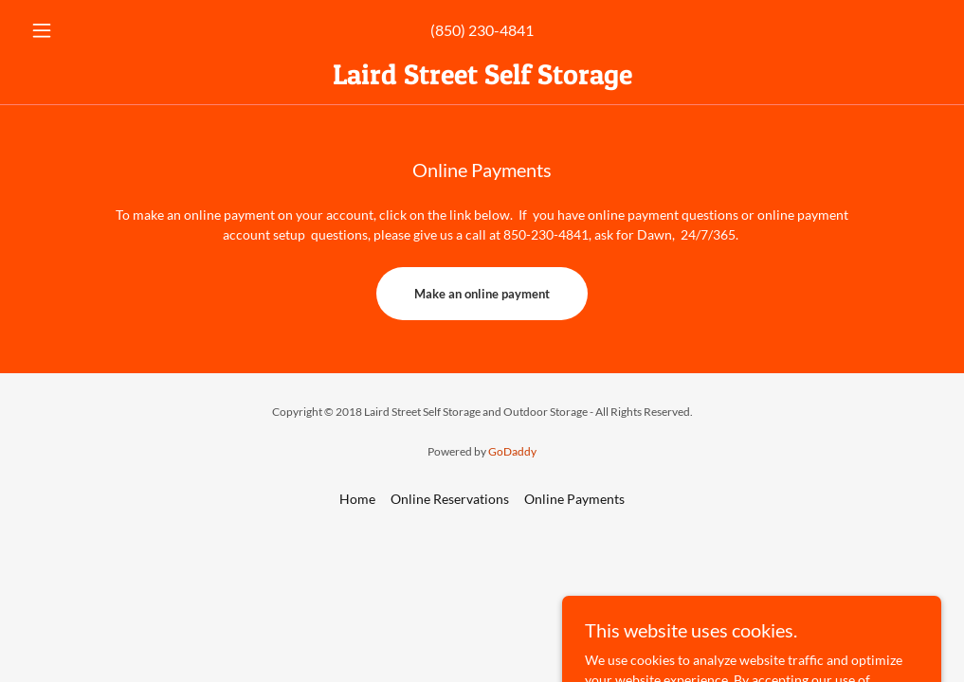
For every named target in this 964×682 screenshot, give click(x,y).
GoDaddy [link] (512, 451)
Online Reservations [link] (450, 499)
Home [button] (357, 499)
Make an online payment (482, 293)
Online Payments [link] (574, 499)
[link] (482, 79)
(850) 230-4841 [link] (482, 30)
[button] (91, 30)
